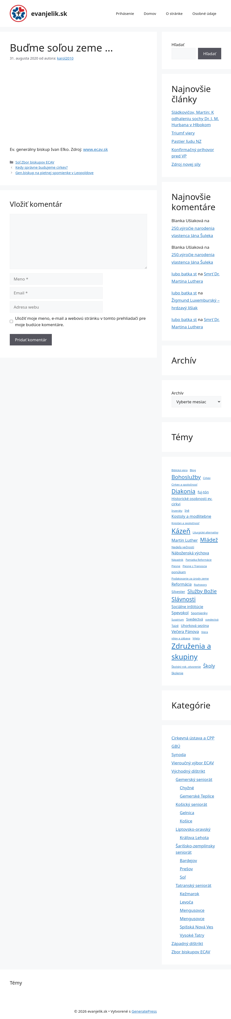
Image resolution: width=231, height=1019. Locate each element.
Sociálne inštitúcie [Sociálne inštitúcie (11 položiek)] (187, 606)
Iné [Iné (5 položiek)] (187, 511)
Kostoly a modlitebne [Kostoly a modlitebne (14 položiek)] (191, 516)
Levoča (186, 902)
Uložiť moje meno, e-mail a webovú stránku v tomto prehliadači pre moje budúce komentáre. (80, 321)
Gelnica (187, 812)
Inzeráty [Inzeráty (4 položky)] (177, 510)
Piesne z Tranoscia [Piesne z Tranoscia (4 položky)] (195, 566)
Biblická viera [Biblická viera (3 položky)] (180, 470)
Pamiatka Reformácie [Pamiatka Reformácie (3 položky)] (198, 559)
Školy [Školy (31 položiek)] (209, 666)
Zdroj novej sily (186, 164)
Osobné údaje (204, 13)
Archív (178, 393)
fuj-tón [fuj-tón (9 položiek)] (203, 491)
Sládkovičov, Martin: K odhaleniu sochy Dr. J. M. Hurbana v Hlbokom (195, 118)
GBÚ (176, 746)
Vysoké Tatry (192, 935)
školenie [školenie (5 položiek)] (177, 673)
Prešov (186, 869)
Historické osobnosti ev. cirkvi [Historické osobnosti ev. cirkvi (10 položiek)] (192, 501)
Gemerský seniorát (194, 779)
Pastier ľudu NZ (186, 141)
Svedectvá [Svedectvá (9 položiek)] (194, 619)
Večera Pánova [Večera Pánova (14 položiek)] (185, 631)
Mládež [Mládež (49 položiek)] (209, 539)
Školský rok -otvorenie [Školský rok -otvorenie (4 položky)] (186, 666)
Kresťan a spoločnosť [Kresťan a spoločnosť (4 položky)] (185, 523)
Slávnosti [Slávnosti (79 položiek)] (184, 599)
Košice (186, 821)
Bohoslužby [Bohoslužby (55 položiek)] (186, 476)
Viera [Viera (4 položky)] (204, 632)
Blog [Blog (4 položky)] (193, 470)
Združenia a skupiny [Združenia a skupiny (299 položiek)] (191, 651)
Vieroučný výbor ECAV (193, 763)
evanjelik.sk (49, 13)
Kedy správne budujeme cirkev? (41, 167)
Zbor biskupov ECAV (37, 162)
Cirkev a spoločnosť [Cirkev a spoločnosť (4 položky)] (185, 484)
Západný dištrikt (187, 943)
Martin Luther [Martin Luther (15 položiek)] (185, 540)
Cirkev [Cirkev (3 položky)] (206, 478)
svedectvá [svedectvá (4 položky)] (212, 619)
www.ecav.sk (95, 149)
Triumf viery (183, 133)
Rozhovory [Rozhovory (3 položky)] (200, 584)
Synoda (179, 754)
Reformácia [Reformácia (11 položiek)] (182, 584)
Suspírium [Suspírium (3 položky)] (178, 619)
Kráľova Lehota (194, 837)
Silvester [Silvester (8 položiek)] (178, 591)
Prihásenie (125, 13)
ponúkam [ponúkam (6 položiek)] (179, 572)
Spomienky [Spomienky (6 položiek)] (199, 613)
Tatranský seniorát (193, 885)
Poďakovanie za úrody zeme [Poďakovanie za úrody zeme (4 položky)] (190, 578)
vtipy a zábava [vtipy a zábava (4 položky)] (181, 638)
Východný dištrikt (188, 771)
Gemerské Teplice (197, 796)
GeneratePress (144, 1011)
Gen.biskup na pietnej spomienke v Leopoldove (54, 172)
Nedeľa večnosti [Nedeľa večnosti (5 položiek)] (183, 547)
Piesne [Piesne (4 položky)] (176, 566)
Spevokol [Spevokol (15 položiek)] (180, 612)
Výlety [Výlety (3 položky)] (196, 638)
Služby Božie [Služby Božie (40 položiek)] (202, 591)
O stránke (174, 13)
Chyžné (187, 787)
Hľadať (178, 44)
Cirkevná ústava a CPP (193, 738)
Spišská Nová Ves (196, 927)
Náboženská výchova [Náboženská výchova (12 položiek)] (190, 553)
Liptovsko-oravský (193, 829)
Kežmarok (189, 893)
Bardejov (188, 860)
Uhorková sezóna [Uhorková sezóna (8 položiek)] (195, 625)
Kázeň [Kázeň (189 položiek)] (181, 530)
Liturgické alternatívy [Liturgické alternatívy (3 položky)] (205, 532)
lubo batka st (184, 274)
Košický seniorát (191, 804)
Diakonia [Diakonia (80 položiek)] (184, 491)
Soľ (17, 162)
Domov (150, 13)
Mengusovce (192, 910)
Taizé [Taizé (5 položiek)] (175, 626)
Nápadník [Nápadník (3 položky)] (177, 559)
